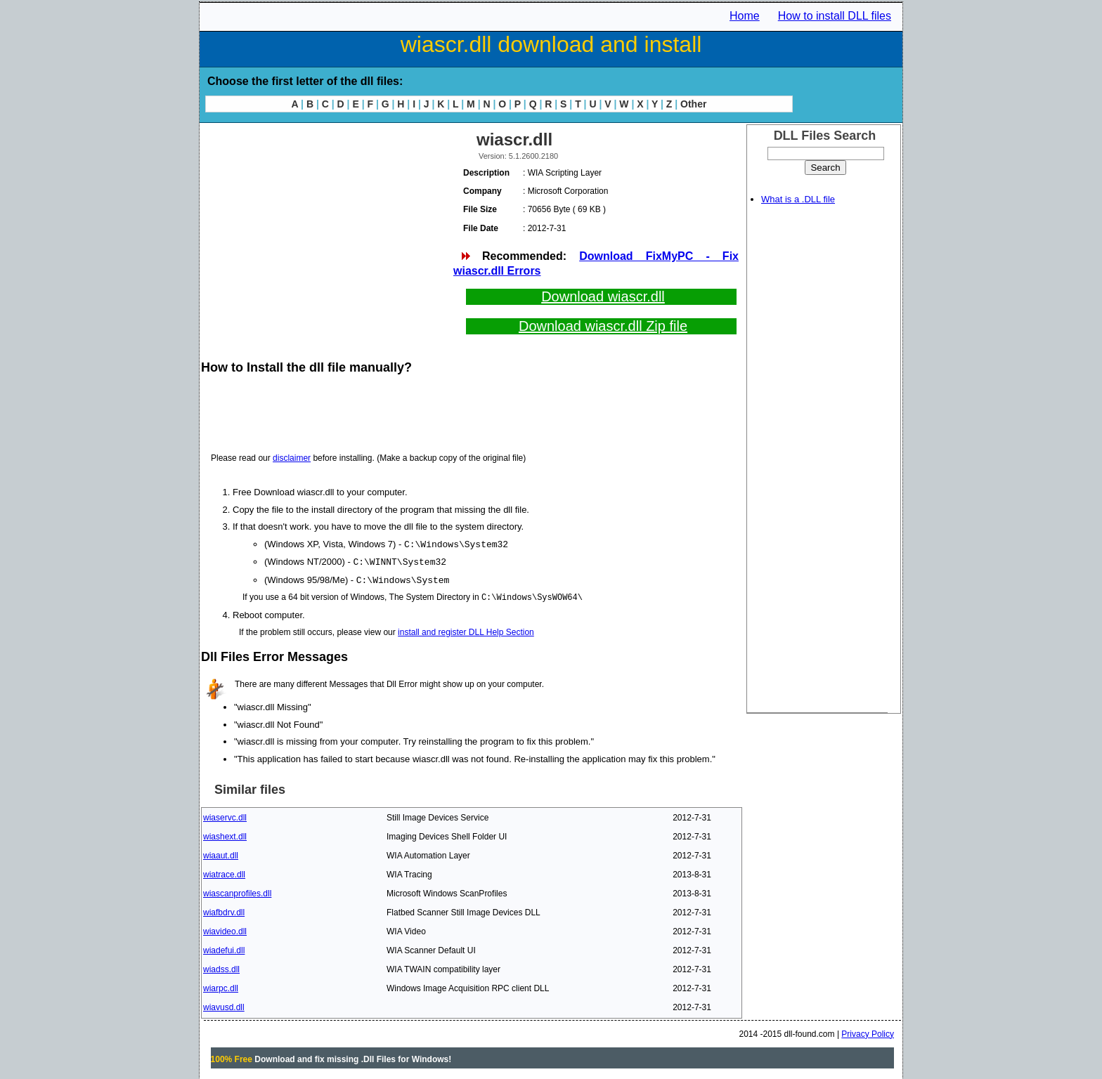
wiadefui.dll (224, 948)
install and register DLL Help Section (466, 630)
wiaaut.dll (220, 853)
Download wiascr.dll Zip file (603, 326)
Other (693, 104)
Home (745, 16)
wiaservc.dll (225, 815)
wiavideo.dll (225, 929)
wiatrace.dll (224, 872)
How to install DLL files (834, 16)
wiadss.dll (221, 967)
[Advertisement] (326, 224)
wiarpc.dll (220, 986)
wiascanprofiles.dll (237, 891)
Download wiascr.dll (603, 296)
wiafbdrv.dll (224, 910)
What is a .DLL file (798, 199)
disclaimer (292, 458)
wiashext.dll (225, 834)
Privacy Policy (867, 1032)
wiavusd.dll (224, 1005)
